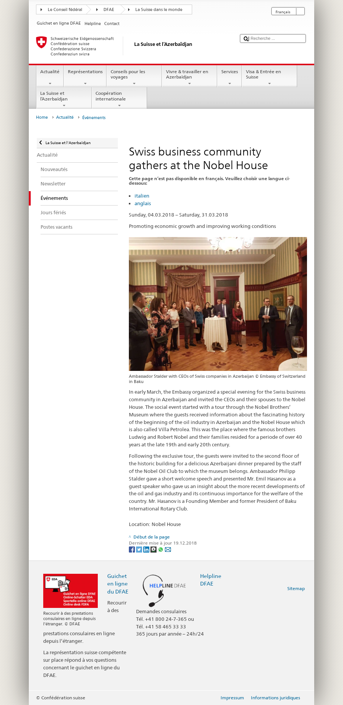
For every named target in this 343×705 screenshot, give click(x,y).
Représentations (85, 78)
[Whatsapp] (161, 549)
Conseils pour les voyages (134, 78)
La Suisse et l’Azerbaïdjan (64, 99)
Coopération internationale (119, 99)
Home (42, 117)
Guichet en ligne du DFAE (117, 583)
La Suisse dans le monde (158, 9)
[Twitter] (139, 549)
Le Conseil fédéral (65, 9)
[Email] (168, 549)
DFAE (108, 9)
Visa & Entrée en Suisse (269, 78)
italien (142, 196)
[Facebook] (132, 549)
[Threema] (154, 549)
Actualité (50, 78)
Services (229, 78)
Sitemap (296, 588)
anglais (143, 203)
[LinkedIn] (146, 549)
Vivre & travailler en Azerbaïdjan (189, 78)
